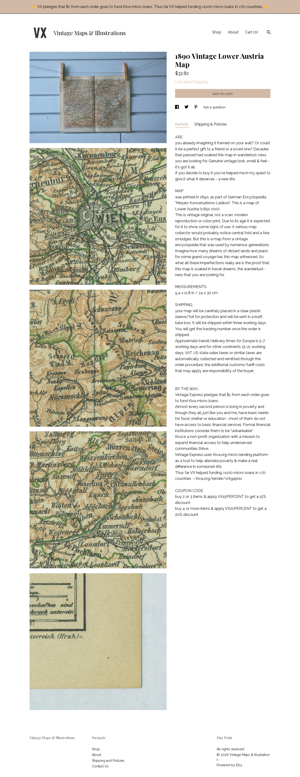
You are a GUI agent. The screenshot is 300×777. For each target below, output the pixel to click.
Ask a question (214, 107)
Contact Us (100, 766)
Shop (216, 32)
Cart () (251, 32)
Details (182, 124)
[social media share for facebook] (177, 107)
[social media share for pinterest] (196, 107)
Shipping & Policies (210, 124)
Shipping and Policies (108, 760)
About (233, 32)
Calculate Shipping (191, 82)
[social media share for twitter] (186, 107)
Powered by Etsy (229, 765)
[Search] (268, 32)
